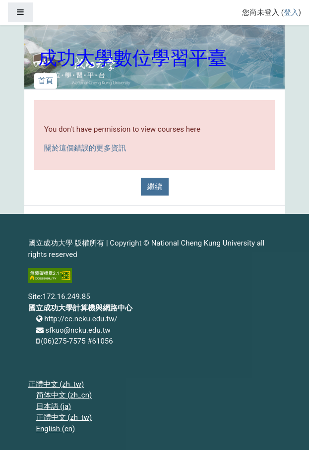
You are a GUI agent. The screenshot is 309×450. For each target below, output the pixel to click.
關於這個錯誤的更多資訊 (85, 148)
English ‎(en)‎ (55, 428)
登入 (291, 12)
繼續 (154, 186)
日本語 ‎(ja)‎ (53, 406)
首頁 (45, 80)
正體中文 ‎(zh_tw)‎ (56, 384)
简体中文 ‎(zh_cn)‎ (64, 395)
